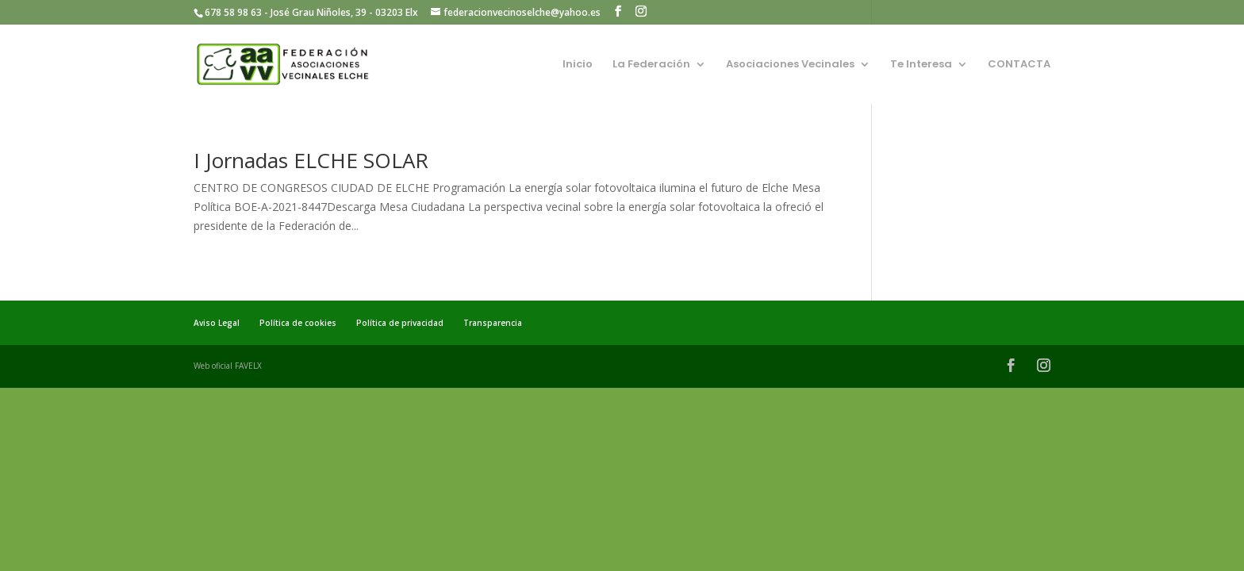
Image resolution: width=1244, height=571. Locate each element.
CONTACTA (1019, 65)
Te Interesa (921, 65)
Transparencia (492, 322)
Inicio (577, 65)
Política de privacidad (399, 322)
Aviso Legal (217, 322)
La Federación (651, 65)
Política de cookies (297, 322)
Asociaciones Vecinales (790, 65)
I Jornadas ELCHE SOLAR (311, 160)
